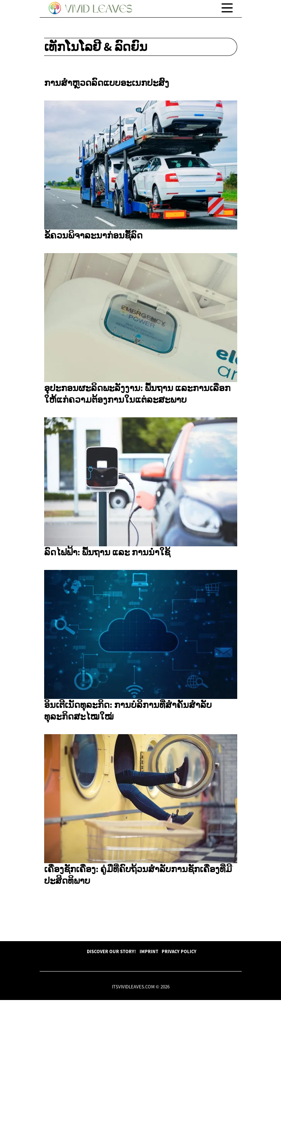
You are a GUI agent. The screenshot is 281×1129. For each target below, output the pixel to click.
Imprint (149, 1080)
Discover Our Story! (111, 1080)
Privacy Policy (179, 1080)
